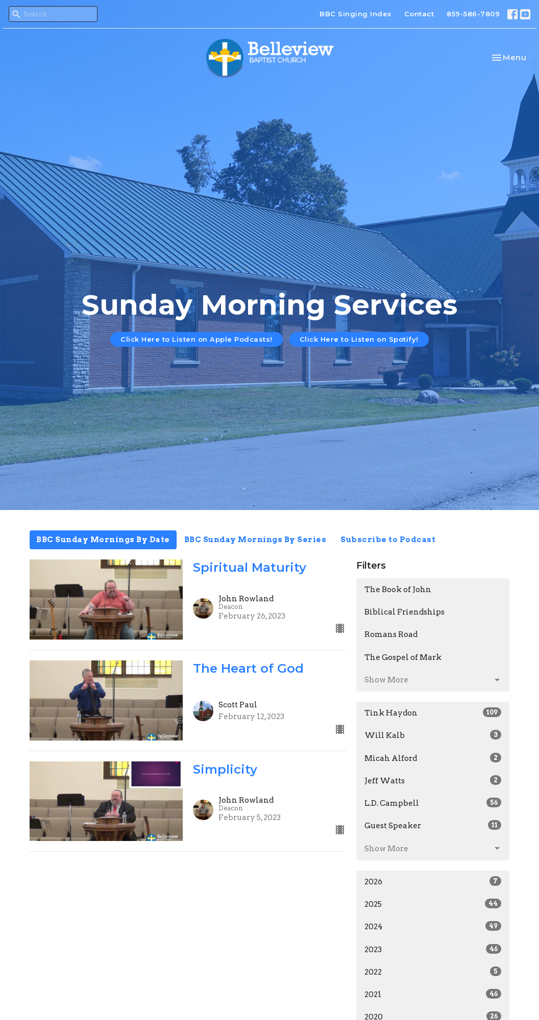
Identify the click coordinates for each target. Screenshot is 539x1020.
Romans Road (391, 634)
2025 (432, 904)
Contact (419, 14)
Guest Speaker (432, 825)
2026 (432, 881)
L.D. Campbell (432, 803)
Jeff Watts (432, 780)
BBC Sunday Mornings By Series (255, 539)
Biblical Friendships (404, 612)
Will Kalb (432, 735)
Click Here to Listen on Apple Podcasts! (196, 339)
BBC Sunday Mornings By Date (103, 539)
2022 (432, 971)
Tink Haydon (432, 712)
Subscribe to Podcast (387, 539)
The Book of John (397, 589)
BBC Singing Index (355, 14)
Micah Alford (432, 758)
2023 (432, 949)
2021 (432, 994)
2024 (432, 926)
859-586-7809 (473, 14)
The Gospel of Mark (403, 657)
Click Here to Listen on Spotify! (359, 339)
